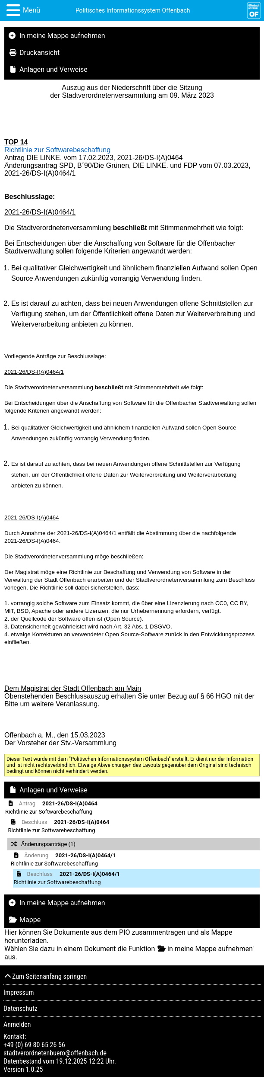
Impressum (18, 992)
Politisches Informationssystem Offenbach (132, 10)
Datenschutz (20, 1008)
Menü (31, 10)
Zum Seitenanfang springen (45, 976)
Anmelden (17, 1024)
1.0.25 (34, 1069)
